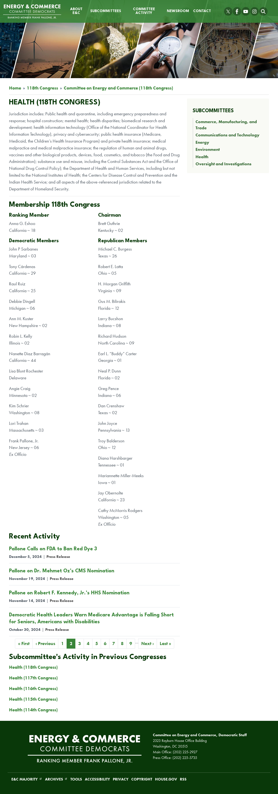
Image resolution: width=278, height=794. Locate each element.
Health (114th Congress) (33, 710)
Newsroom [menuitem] (178, 11)
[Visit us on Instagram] (254, 11)
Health (202, 156)
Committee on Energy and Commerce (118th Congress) (118, 88)
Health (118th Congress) (33, 667)
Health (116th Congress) (33, 688)
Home (15, 88)
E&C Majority (26, 779)
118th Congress (42, 88)
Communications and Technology (228, 135)
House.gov (166, 779)
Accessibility (97, 779)
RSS (183, 779)
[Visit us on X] (228, 11)
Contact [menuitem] (202, 11)
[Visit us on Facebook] (237, 11)
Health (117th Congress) (33, 678)
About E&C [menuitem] (76, 11)
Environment (208, 149)
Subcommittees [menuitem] (105, 11)
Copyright (141, 779)
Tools (76, 779)
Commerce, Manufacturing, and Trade (226, 124)
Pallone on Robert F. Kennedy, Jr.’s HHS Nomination (69, 593)
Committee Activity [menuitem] (144, 11)
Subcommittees (213, 110)
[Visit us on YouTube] (246, 11)
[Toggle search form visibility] (263, 11)
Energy (202, 142)
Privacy (120, 779)
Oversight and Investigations (223, 163)
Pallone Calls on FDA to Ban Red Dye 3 (53, 549)
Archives (56, 779)
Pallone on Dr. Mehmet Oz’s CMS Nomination (61, 571)
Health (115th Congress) (33, 699)
